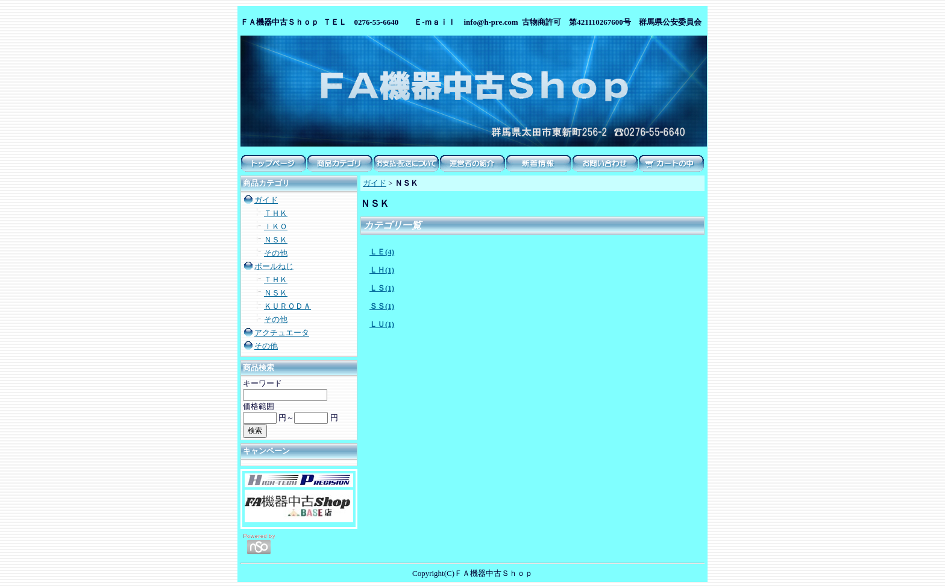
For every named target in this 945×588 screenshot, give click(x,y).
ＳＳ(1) (381, 306)
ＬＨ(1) (381, 269)
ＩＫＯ (275, 226)
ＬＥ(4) (381, 251)
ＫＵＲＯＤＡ (287, 306)
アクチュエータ (281, 332)
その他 (275, 253)
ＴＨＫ (275, 213)
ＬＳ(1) (381, 287)
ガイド (266, 199)
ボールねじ (274, 266)
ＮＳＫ (275, 239)
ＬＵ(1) (381, 324)
